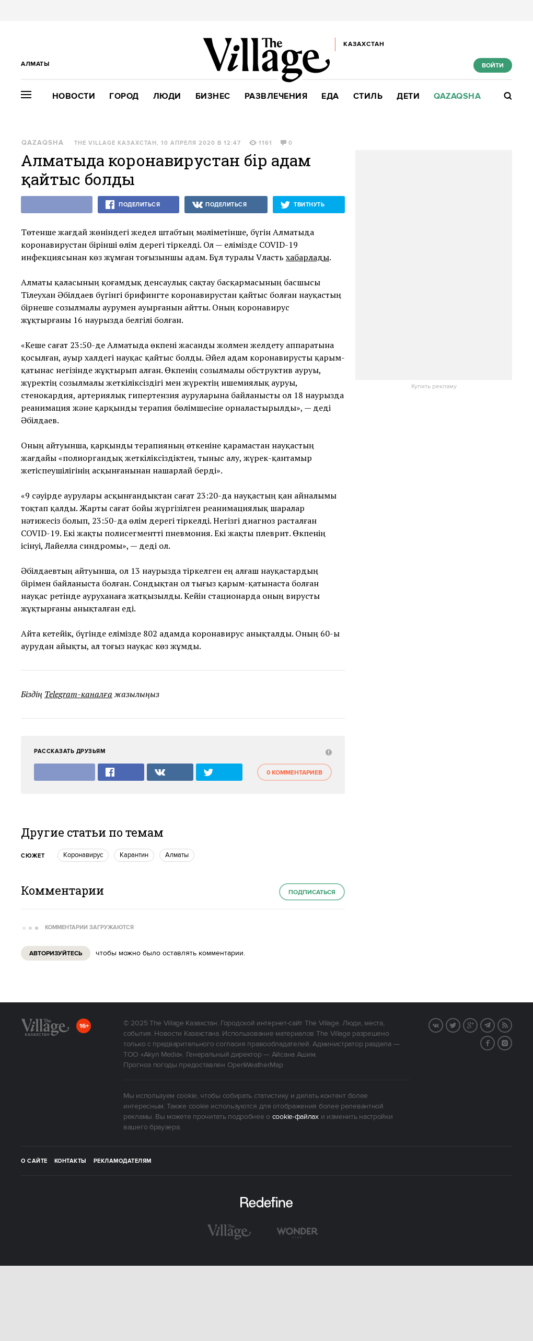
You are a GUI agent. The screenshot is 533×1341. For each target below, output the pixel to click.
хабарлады (307, 257)
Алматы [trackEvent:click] (177, 855)
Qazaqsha (457, 96)
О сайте (34, 1161)
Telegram (494, 1024)
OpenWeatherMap (255, 1065)
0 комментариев (294, 773)
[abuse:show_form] (327, 751)
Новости (74, 96)
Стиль (368, 96)
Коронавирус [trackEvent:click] (83, 855)
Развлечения (276, 96)
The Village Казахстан (115, 143)
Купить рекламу (434, 387)
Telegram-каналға (78, 694)
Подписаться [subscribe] (311, 892)
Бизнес (212, 96)
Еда (330, 96)
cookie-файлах (295, 1117)
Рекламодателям (123, 1161)
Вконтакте (442, 1024)
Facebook (494, 1042)
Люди (167, 96)
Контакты (70, 1161)
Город (124, 96)
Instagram (511, 1042)
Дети (408, 96)
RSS (511, 1024)
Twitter (459, 1024)
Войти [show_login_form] (493, 66)
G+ (477, 1024)
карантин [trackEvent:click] (134, 855)
